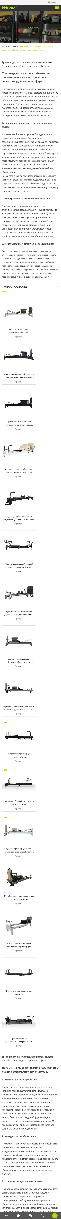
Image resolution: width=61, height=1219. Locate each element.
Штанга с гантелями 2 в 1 (29, 1101)
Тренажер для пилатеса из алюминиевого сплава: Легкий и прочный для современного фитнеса (27, 1085)
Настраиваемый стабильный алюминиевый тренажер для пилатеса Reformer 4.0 (45, 577)
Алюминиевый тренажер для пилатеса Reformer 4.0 (15, 325)
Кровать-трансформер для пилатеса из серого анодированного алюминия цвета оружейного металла (15, 493)
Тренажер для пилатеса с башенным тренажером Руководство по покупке (11, 1114)
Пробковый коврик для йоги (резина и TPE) (11, 1101)
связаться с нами (11, 1145)
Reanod (44, 1165)
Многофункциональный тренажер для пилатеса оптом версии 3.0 (45, 368)
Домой (7, 47)
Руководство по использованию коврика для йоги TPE (46, 1114)
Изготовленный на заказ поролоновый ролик (32, 1198)
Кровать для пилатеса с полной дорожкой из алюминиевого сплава (15, 451)
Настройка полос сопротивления (17, 1204)
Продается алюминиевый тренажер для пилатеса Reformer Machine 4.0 (45, 326)
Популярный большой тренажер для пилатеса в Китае (15, 535)
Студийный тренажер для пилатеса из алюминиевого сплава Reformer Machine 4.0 (45, 535)
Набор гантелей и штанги (14, 1201)
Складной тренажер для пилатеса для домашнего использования (10, 1085)
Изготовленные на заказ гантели (41, 1201)
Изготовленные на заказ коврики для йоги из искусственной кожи (29, 1114)
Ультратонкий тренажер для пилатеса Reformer (45, 493)
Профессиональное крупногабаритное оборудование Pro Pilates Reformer (45, 619)
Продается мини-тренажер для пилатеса (16, 618)
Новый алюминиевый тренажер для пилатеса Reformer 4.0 (15, 577)
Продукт (15, 47)
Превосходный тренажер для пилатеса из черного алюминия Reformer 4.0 (16, 368)
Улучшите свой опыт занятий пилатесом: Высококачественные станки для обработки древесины (46, 1101)
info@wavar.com (16, 972)
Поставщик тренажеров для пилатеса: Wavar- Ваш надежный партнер (46, 1085)
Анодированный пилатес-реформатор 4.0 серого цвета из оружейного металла (45, 451)
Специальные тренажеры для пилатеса (20, 1192)
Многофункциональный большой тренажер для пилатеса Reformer (45, 409)
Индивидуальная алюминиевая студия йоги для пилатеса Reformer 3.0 (16, 409)
